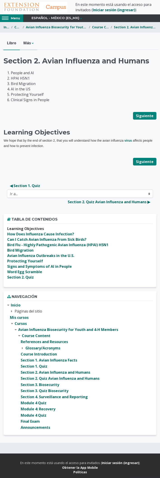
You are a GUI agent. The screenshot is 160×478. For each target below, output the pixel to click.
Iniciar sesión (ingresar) (114, 9)
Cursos (17, 27)
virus (128, 140)
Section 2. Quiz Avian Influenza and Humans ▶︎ (109, 201)
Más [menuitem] (27, 42)
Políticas (80, 472)
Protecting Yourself (25, 261)
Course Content (100, 27)
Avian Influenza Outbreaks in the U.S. (40, 255)
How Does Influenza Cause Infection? (40, 234)
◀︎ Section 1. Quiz (25, 185)
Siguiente (144, 115)
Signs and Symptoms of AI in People (39, 266)
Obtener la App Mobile (80, 467)
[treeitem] (80, 366)
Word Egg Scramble (24, 271)
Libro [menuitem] (11, 42)
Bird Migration (20, 250)
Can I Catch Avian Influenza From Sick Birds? (46, 239)
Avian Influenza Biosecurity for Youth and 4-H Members (56, 27)
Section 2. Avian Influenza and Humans (135, 27)
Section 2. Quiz (20, 277)
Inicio (6, 27)
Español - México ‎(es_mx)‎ (55, 18)
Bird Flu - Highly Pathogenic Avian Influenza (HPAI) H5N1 (57, 244)
